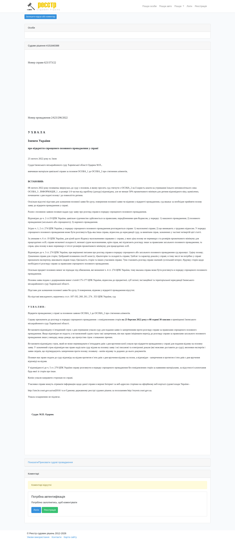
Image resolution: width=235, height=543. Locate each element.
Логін (189, 6)
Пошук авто (165, 6)
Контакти (57, 537)
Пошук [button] (178, 6)
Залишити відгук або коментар (40, 16)
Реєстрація (201, 6)
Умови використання (38, 537)
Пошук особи (149, 6)
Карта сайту (70, 537)
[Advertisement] (117, 90)
